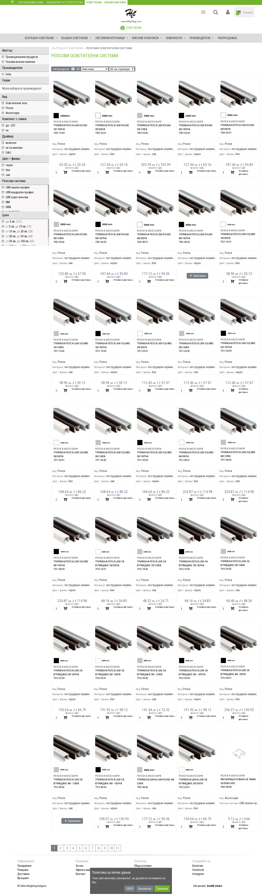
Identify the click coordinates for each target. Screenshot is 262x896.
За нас (80, 865)
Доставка (23, 874)
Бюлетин (197, 865)
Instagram (198, 874)
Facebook (198, 869)
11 (117, 848)
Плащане (22, 869)
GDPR (129, 888)
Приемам (162, 888)
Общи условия (142, 865)
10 (111, 848)
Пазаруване (24, 865)
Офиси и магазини (86, 869)
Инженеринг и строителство (65, 2)
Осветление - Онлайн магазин (106, 2)
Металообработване (30, 2)
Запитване (197, 275)
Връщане (23, 878)
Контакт (81, 874)
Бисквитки (144, 888)
